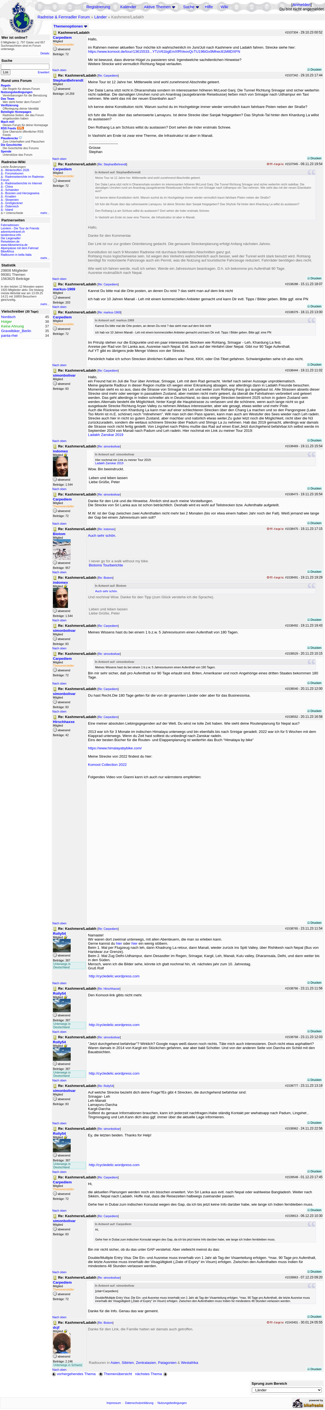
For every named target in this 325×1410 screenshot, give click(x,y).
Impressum (114, 1403)
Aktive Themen (157, 7)
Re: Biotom (105, 577)
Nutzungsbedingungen (172, 1403)
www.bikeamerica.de (14, 244)
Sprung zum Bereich (269, 1383)
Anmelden (301, 4)
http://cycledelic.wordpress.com (114, 976)
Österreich (12, 206)
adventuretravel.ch (13, 231)
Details (44, 53)
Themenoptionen (70, 26)
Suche (189, 7)
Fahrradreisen (10, 225)
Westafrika (189, 1363)
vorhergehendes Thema (74, 1374)
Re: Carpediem (108, 75)
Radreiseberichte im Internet (23, 183)
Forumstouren (14, 173)
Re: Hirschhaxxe (108, 988)
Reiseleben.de (10, 241)
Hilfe (209, 7)
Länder (100, 17)
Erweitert (43, 72)
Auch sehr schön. (102, 535)
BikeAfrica (7, 251)
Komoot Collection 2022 (107, 765)
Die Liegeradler (11, 238)
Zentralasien (146, 1363)
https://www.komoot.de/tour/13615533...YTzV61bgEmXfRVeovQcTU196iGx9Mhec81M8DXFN (164, 51)
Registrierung (98, 7)
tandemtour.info (11, 235)
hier (119, 943)
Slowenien (12, 199)
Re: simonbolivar (109, 446)
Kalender (128, 7)
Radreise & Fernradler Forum (64, 17)
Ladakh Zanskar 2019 (105, 435)
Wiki (224, 7)
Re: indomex (106, 529)
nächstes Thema (151, 1374)
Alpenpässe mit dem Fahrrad (19, 248)
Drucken (314, 69)
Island (9, 209)
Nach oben (59, 70)
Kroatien (10, 196)
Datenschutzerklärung (139, 1403)
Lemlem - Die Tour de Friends (20, 228)
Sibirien (128, 1363)
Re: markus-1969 (109, 312)
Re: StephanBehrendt (112, 164)
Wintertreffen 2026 (17, 170)
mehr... (44, 213)
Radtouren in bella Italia (16, 254)
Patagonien (167, 1363)
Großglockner (14, 203)
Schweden (12, 189)
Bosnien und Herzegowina (22, 193)
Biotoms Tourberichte (106, 565)
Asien (114, 1363)
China (9, 186)
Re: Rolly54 (105, 1086)
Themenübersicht (115, 1374)
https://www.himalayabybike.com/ (115, 748)
